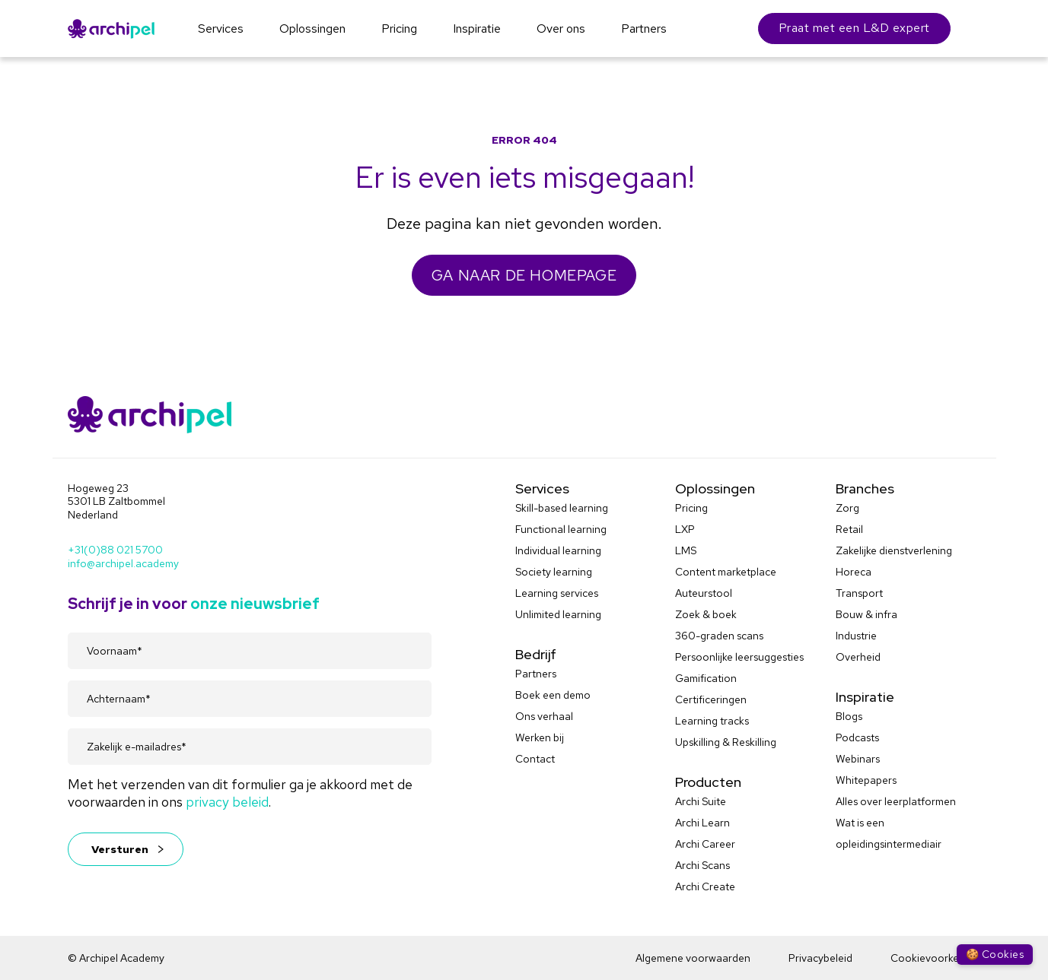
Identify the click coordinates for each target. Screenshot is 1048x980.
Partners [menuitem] (535, 673)
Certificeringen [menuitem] (711, 699)
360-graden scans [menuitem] (719, 635)
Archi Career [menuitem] (705, 844)
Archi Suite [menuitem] (700, 801)
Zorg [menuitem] (847, 508)
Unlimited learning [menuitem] (558, 614)
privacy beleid (227, 801)
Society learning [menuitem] (553, 572)
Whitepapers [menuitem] (866, 780)
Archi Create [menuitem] (705, 886)
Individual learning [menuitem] (558, 550)
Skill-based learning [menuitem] (561, 508)
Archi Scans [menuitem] (702, 865)
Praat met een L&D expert (854, 28)
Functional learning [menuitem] (561, 529)
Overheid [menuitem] (858, 657)
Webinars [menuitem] (858, 759)
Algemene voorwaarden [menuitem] (692, 958)
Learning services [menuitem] (556, 593)
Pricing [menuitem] (691, 508)
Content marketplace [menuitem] (725, 572)
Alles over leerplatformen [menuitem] (896, 801)
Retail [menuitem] (849, 529)
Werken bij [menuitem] (539, 737)
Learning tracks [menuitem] (712, 721)
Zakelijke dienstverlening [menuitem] (894, 550)
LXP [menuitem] (685, 529)
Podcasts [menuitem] (857, 737)
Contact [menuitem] (535, 759)
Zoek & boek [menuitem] (706, 614)
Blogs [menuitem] (849, 716)
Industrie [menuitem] (856, 635)
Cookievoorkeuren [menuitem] (935, 958)
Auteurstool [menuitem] (703, 593)
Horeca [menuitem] (853, 572)
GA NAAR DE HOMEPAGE (524, 275)
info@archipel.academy (123, 563)
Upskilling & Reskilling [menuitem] (725, 742)
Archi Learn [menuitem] (702, 822)
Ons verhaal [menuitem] (544, 716)
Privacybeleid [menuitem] (820, 958)
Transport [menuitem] (859, 593)
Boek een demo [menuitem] (553, 695)
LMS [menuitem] (685, 550)
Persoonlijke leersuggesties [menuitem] (739, 657)
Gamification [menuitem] (706, 678)
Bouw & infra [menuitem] (866, 614)
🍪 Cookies (995, 954)
